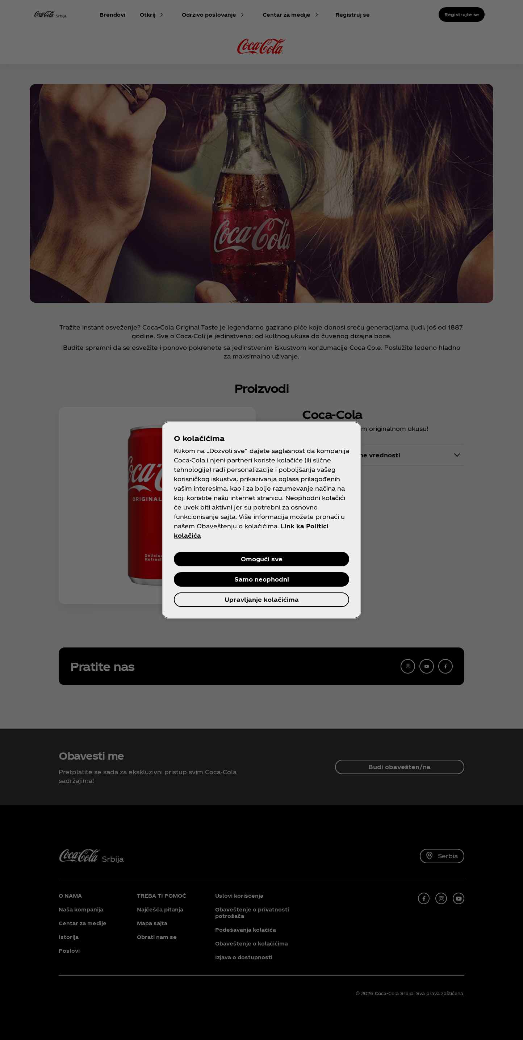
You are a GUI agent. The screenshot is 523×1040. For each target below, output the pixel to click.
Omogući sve (262, 558)
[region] (261, 520)
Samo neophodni (261, 579)
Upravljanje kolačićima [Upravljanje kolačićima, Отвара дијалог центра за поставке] (262, 599)
